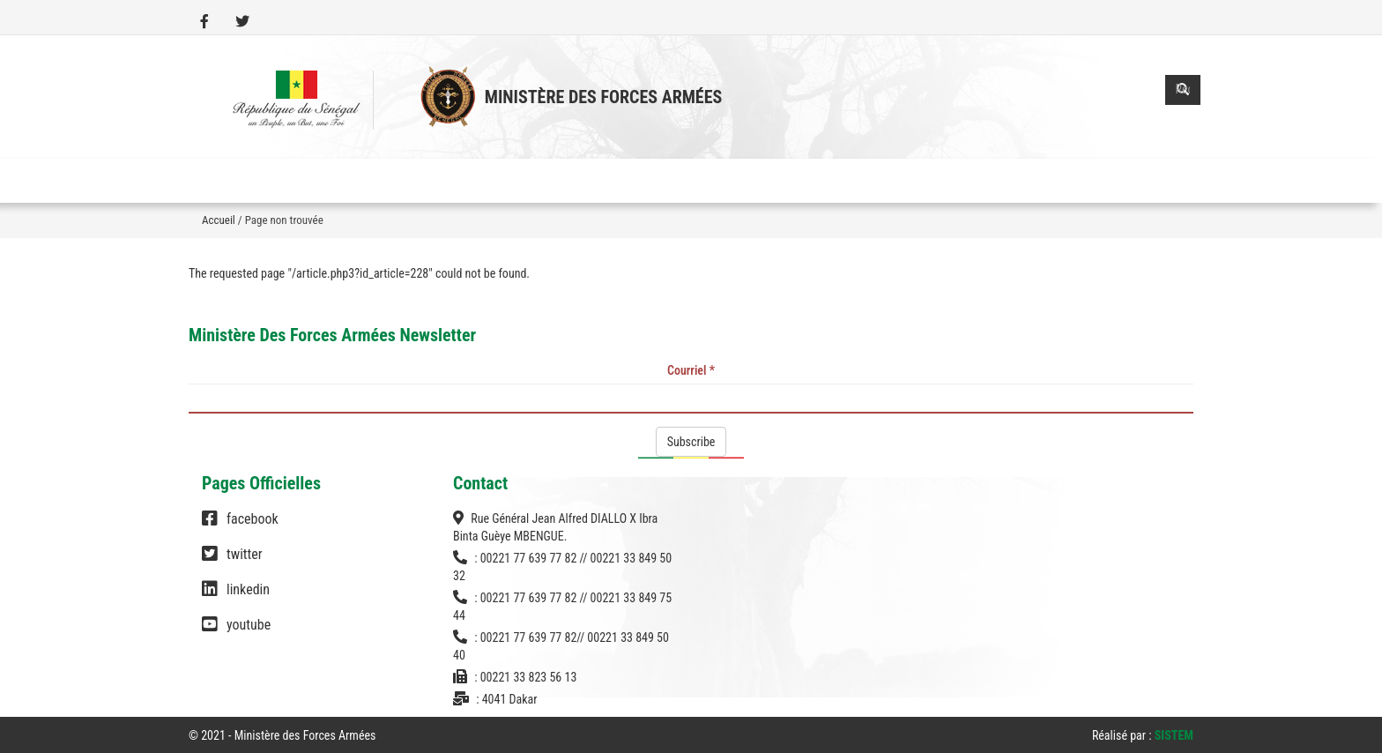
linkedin (236, 597)
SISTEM (1174, 735)
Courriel (691, 370)
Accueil (218, 220)
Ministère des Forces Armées (604, 97)
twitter (232, 562)
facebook (240, 527)
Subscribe (691, 442)
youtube (236, 633)
